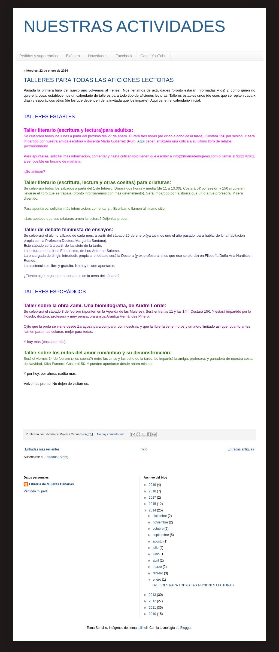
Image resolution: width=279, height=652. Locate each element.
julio (156, 548)
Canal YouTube (153, 56)
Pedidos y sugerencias (38, 56)
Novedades (97, 56)
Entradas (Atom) (56, 457)
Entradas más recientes (42, 449)
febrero (158, 573)
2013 (153, 595)
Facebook (124, 56)
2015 (153, 504)
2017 (153, 497)
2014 (153, 510)
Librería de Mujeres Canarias (51, 484)
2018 (153, 491)
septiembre (161, 535)
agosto (158, 541)
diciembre (160, 516)
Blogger (186, 628)
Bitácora (73, 56)
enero (157, 579)
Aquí (141, 141)
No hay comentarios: (111, 434)
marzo (158, 567)
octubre (158, 529)
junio (156, 554)
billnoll (142, 628)
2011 (153, 608)
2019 (153, 485)
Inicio (143, 449)
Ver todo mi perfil (36, 491)
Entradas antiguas (241, 449)
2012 (153, 601)
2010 (153, 614)
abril (156, 560)
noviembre (161, 522)
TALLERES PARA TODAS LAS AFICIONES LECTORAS (99, 80)
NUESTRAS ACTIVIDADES (124, 26)
